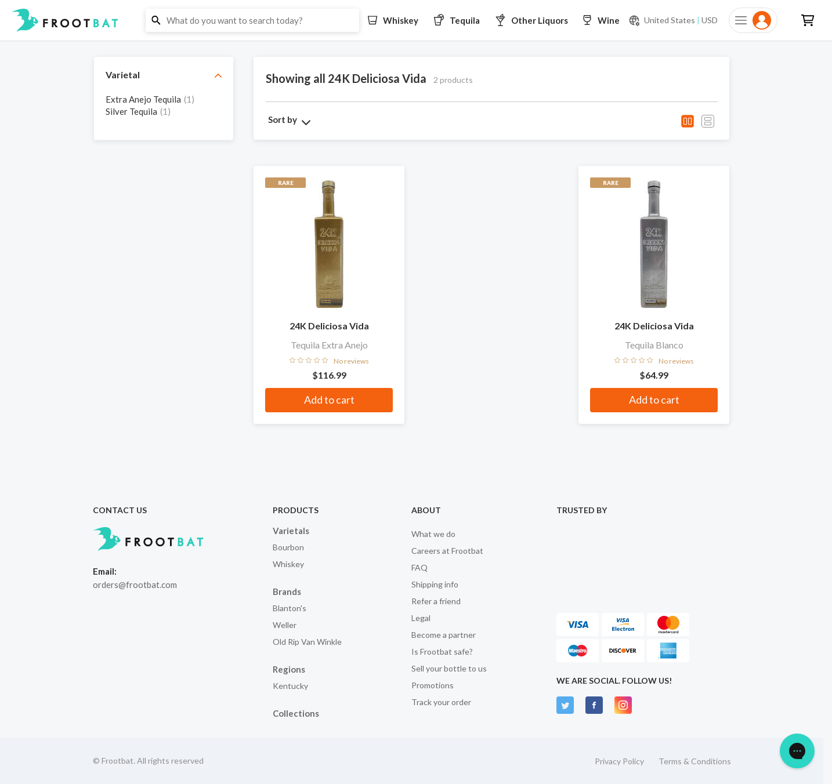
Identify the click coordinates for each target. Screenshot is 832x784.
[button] (416, 20)
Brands (287, 591)
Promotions (432, 685)
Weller (284, 625)
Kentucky (290, 686)
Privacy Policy (619, 761)
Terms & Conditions (695, 761)
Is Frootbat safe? (442, 651)
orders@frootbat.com (135, 584)
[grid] (164, 110)
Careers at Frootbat (447, 551)
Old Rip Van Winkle (307, 642)
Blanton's (289, 608)
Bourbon (288, 547)
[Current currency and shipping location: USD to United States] (673, 20)
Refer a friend (436, 601)
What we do (433, 534)
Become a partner (443, 635)
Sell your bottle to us (449, 668)
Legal (421, 618)
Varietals (291, 530)
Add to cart (329, 399)
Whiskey (288, 564)
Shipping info (434, 584)
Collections (296, 713)
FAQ (419, 567)
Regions (289, 669)
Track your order (441, 702)
